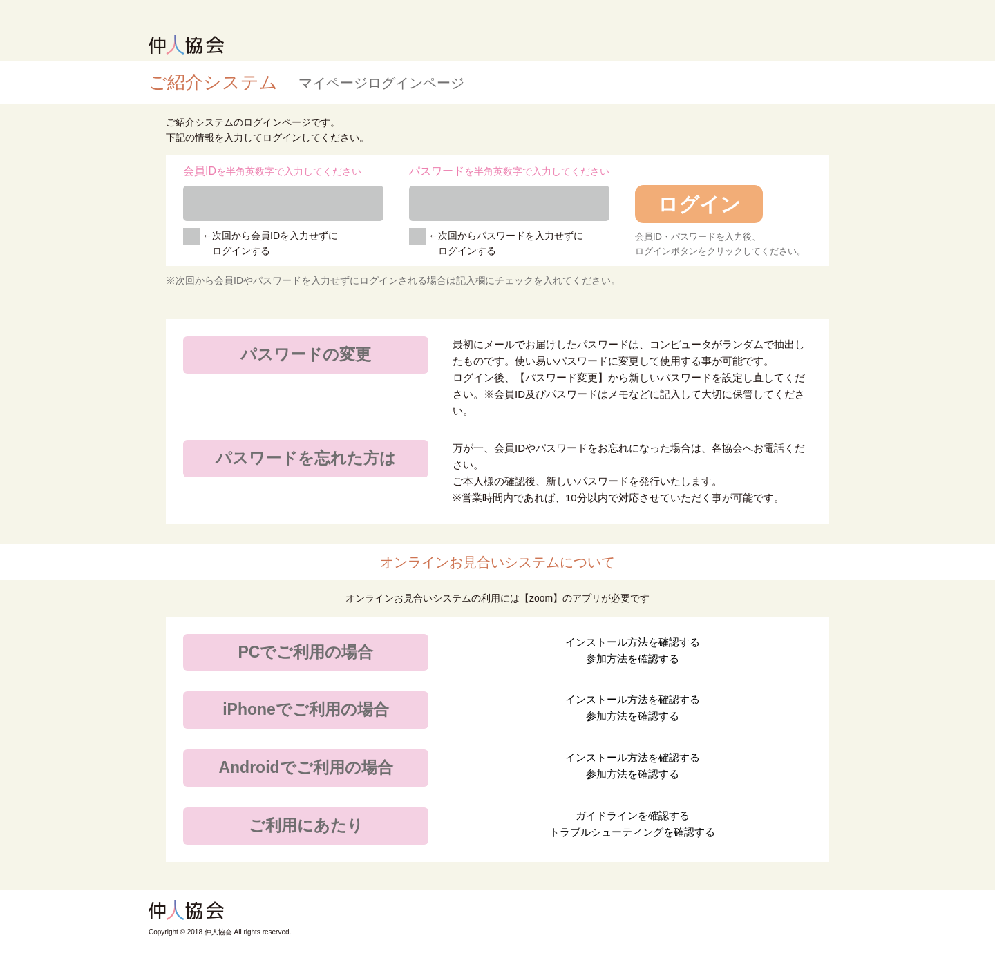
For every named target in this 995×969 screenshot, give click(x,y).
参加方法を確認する (632, 658)
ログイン (699, 204)
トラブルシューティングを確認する (632, 832)
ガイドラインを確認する (633, 815)
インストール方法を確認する (632, 642)
